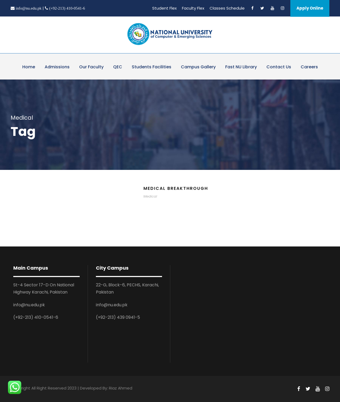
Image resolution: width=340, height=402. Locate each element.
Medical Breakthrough (175, 188)
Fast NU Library (241, 67)
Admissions (57, 67)
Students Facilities (151, 67)
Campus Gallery (198, 67)
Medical (150, 196)
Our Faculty (91, 67)
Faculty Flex (193, 8)
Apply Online (309, 8)
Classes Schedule (227, 8)
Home (28, 67)
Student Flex (164, 8)
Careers (309, 67)
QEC (117, 67)
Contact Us (278, 67)
